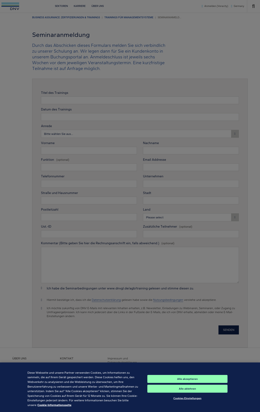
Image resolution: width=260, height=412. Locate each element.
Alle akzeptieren (187, 381)
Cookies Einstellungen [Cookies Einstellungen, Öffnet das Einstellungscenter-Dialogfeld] (187, 400)
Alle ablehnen (187, 391)
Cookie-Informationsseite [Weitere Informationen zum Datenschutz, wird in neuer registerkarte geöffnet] (54, 407)
